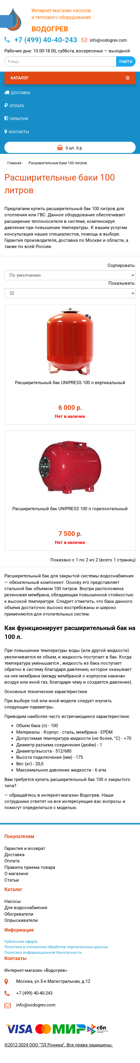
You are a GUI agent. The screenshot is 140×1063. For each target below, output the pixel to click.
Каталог (70, 78)
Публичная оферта (20, 941)
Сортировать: (122, 265)
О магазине (16, 873)
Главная (14, 163)
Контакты (16, 131)
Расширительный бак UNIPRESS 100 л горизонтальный (70, 508)
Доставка (17, 92)
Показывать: (122, 283)
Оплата (14, 105)
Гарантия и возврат (24, 848)
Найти (125, 61)
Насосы (12, 901)
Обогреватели (18, 914)
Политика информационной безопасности (43, 952)
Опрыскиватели (21, 920)
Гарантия (16, 118)
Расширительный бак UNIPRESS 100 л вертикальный (70, 382)
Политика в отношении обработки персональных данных (56, 947)
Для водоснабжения (25, 907)
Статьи (11, 880)
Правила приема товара (29, 867)
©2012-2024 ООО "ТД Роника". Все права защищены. (58, 1045)
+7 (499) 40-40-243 (40, 40)
